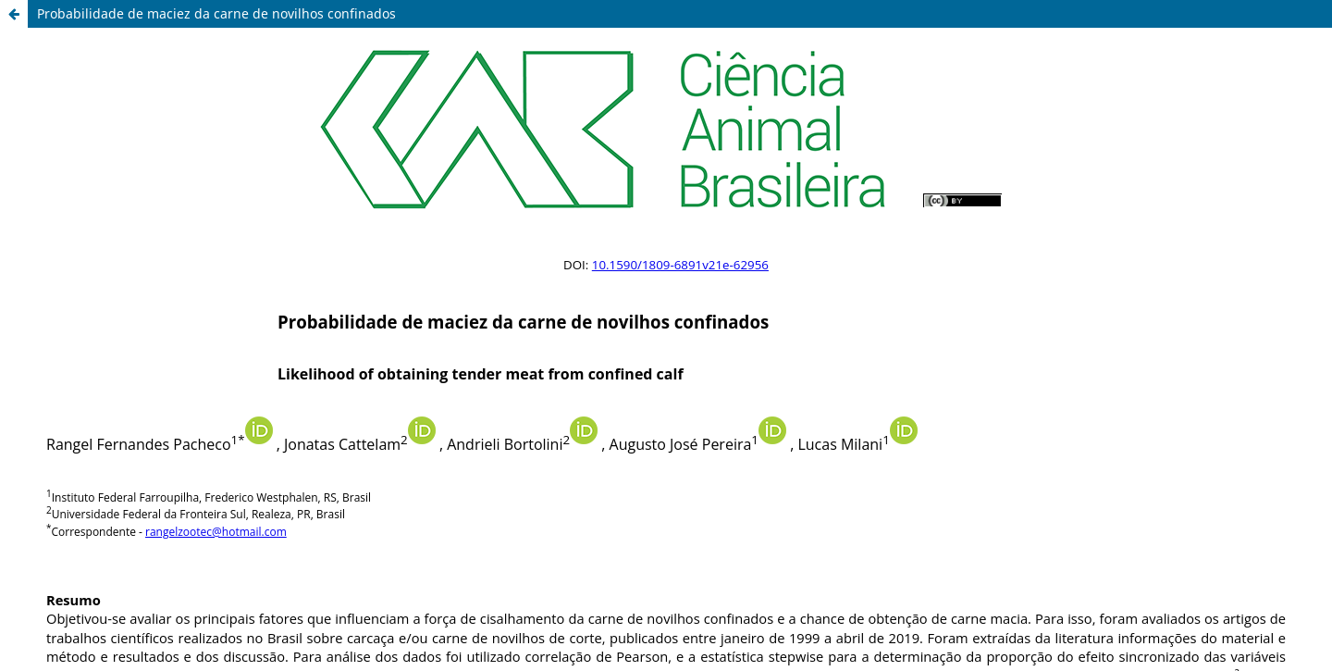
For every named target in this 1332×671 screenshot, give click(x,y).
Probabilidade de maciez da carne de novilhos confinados (216, 13)
